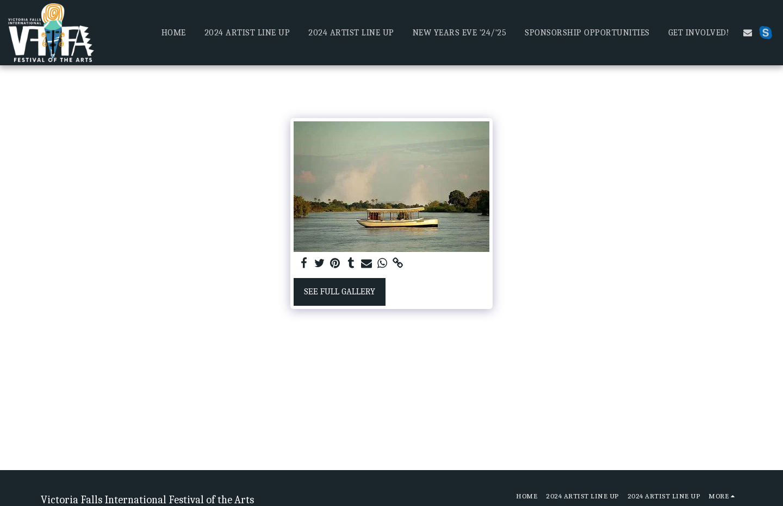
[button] (747, 32)
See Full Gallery (339, 291)
